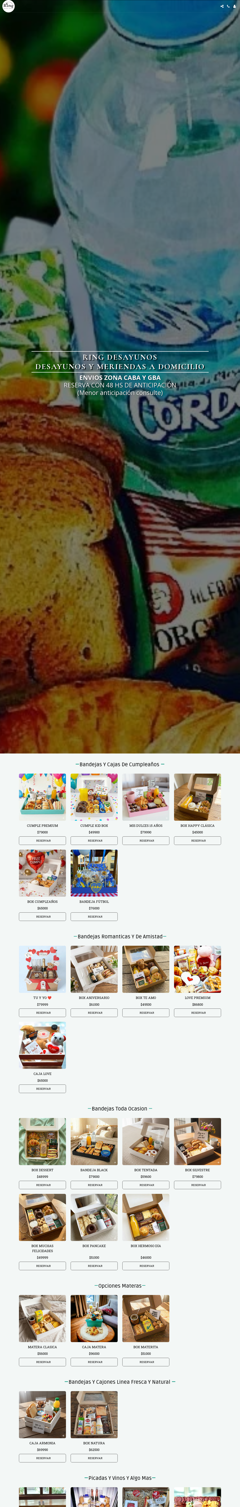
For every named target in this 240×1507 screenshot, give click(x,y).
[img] (42, 797)
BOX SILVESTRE (197, 1170)
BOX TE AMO (146, 998)
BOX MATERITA (145, 1347)
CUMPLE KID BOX (94, 825)
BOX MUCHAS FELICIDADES (42, 1248)
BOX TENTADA (145, 1170)
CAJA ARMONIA (42, 1443)
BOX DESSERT (42, 1170)
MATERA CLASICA (42, 1347)
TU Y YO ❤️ (42, 998)
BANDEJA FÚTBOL (94, 901)
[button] (222, 6)
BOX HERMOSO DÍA (146, 1246)
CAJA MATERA (94, 1347)
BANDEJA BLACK (94, 1170)
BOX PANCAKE (94, 1246)
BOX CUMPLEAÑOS (42, 901)
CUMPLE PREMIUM (42, 825)
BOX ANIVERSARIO (94, 998)
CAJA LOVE (43, 1074)
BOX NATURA (94, 1443)
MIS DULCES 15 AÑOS (145, 825)
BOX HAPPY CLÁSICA (198, 825)
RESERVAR (43, 840)
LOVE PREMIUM (197, 998)
